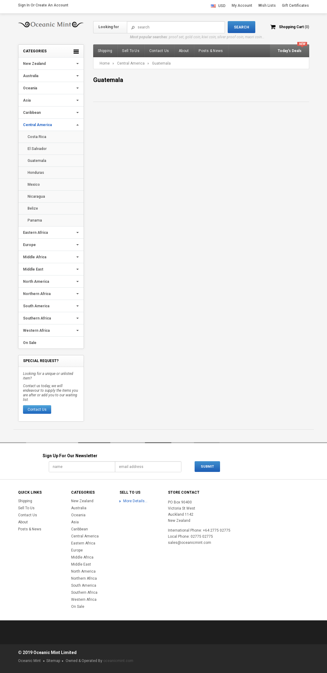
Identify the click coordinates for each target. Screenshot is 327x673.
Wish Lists (267, 5)
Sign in (24, 5)
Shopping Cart (294, 27)
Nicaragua (36, 196)
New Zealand (34, 64)
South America (36, 306)
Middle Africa (34, 257)
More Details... (135, 501)
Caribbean (32, 112)
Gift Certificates (295, 5)
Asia (27, 100)
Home (105, 63)
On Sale (29, 343)
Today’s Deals (290, 51)
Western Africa (36, 330)
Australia (30, 76)
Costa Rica (37, 137)
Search (133, 27)
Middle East (33, 269)
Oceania (30, 88)
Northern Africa (37, 294)
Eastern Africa (35, 232)
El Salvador (37, 149)
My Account (242, 5)
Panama (35, 220)
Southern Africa (37, 318)
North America (36, 281)
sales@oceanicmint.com (189, 542)
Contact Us (37, 409)
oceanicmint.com (118, 661)
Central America (37, 125)
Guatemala (37, 161)
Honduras (36, 172)
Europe (29, 245)
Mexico (34, 184)
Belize (33, 208)
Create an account (52, 5)
